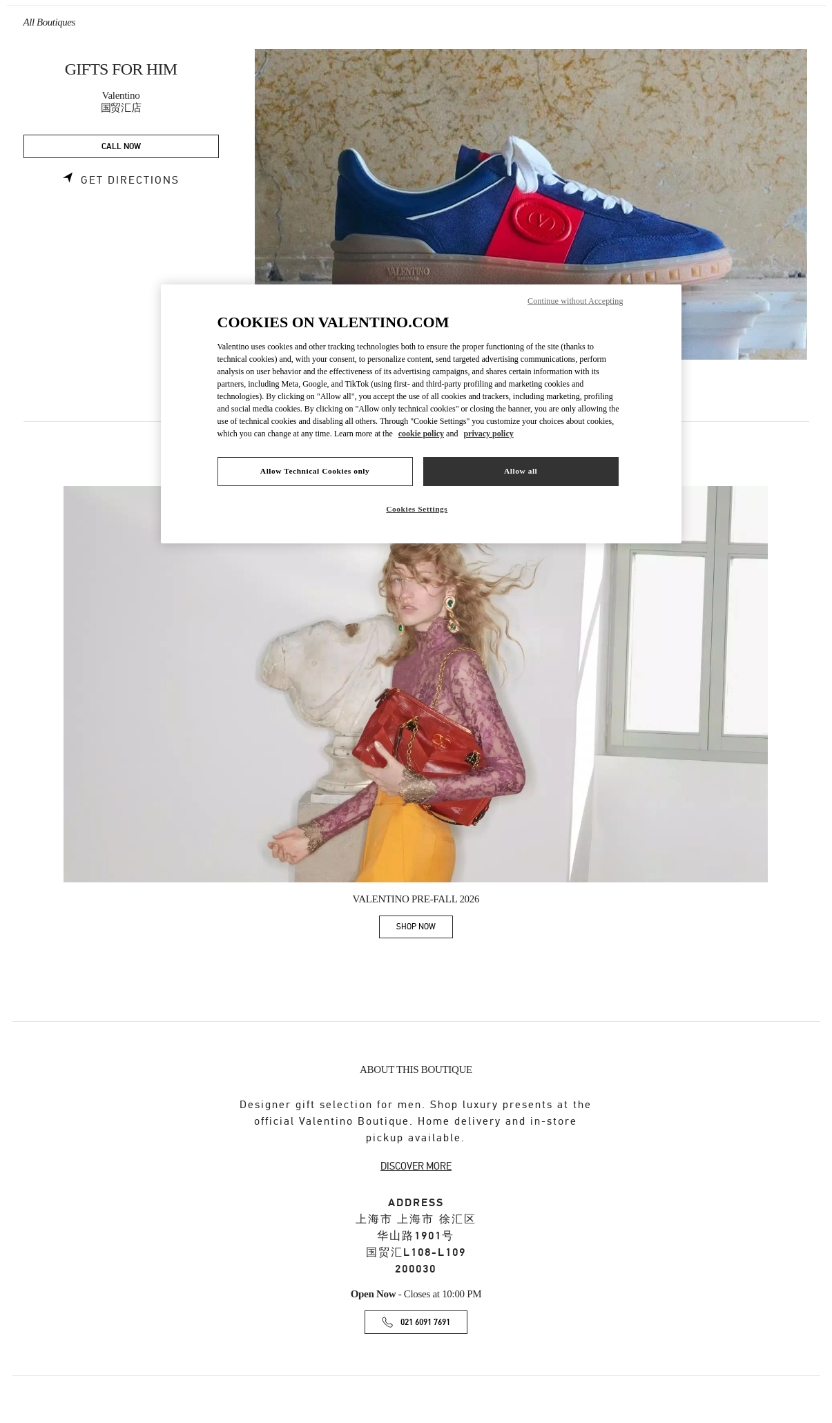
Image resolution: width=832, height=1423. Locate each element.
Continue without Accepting (575, 301)
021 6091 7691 (425, 1322)
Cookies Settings (416, 509)
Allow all (520, 471)
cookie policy (421, 433)
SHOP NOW (424, 929)
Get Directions (130, 180)
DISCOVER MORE (416, 1166)
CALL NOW (121, 147)
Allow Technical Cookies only (314, 471)
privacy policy (488, 433)
